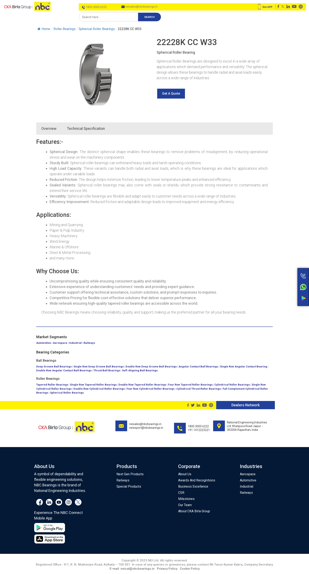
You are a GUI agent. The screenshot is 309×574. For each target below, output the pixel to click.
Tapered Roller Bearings (52, 384)
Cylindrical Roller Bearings (232, 384)
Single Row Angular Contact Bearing (243, 366)
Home (43, 29)
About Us (184, 474)
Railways (89, 342)
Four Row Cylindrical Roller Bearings (150, 388)
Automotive (43, 342)
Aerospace (60, 342)
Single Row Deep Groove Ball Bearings (98, 366)
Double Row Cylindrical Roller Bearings (99, 388)
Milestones (186, 499)
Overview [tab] (49, 128)
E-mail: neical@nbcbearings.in (132, 569)
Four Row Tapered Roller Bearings (190, 384)
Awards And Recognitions (196, 480)
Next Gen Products (130, 474)
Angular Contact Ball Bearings (198, 366)
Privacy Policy (167, 569)
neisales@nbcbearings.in (139, 6)
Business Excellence (193, 486)
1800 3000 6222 (94, 7)
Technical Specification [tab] (86, 128)
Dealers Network (245, 405)
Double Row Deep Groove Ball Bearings (151, 366)
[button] (171, 93)
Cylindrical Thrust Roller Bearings (198, 388)
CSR (181, 493)
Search (149, 17)
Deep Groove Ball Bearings (54, 366)
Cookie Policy (190, 569)
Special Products (128, 486)
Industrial (75, 342)
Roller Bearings (48, 379)
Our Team (185, 505)
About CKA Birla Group (194, 511)
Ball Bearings (46, 361)
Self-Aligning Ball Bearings (140, 370)
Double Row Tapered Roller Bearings (142, 384)
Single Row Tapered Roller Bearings (93, 384)
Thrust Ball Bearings (106, 370)
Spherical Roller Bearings (67, 392)
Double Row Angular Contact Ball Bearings (64, 370)
